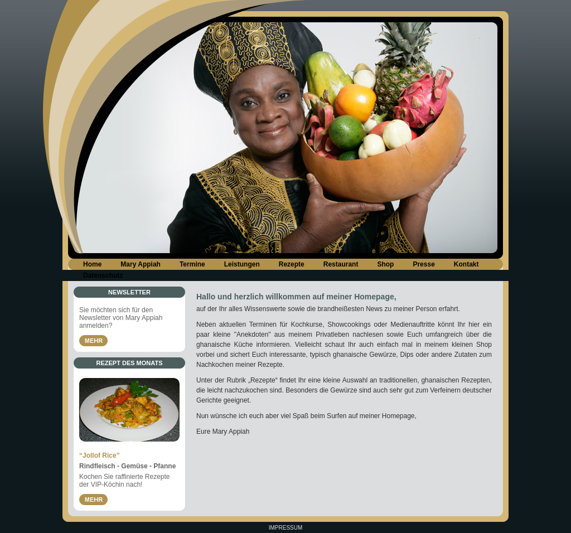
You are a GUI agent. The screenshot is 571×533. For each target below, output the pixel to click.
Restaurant (341, 264)
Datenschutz (103, 275)
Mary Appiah (140, 264)
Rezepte (291, 264)
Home (92, 264)
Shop (385, 264)
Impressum (286, 528)
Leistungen (242, 264)
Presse (423, 264)
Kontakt (466, 264)
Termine (192, 264)
